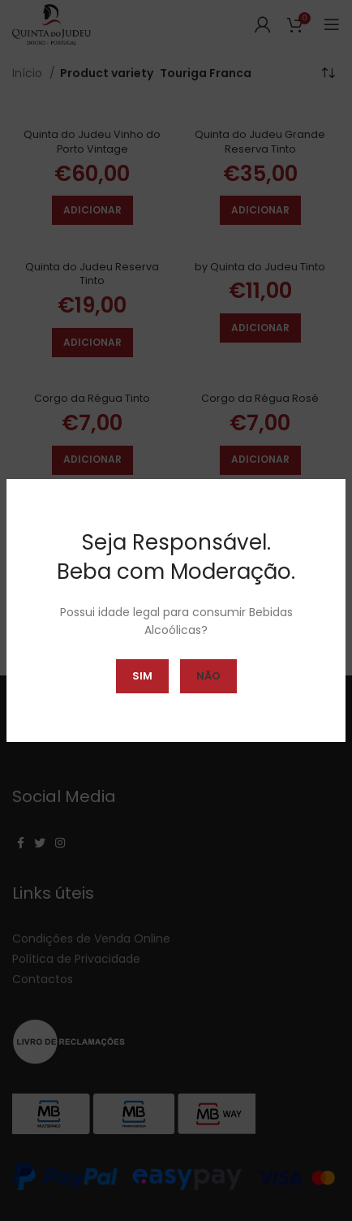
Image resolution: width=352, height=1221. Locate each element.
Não (208, 676)
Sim (142, 676)
